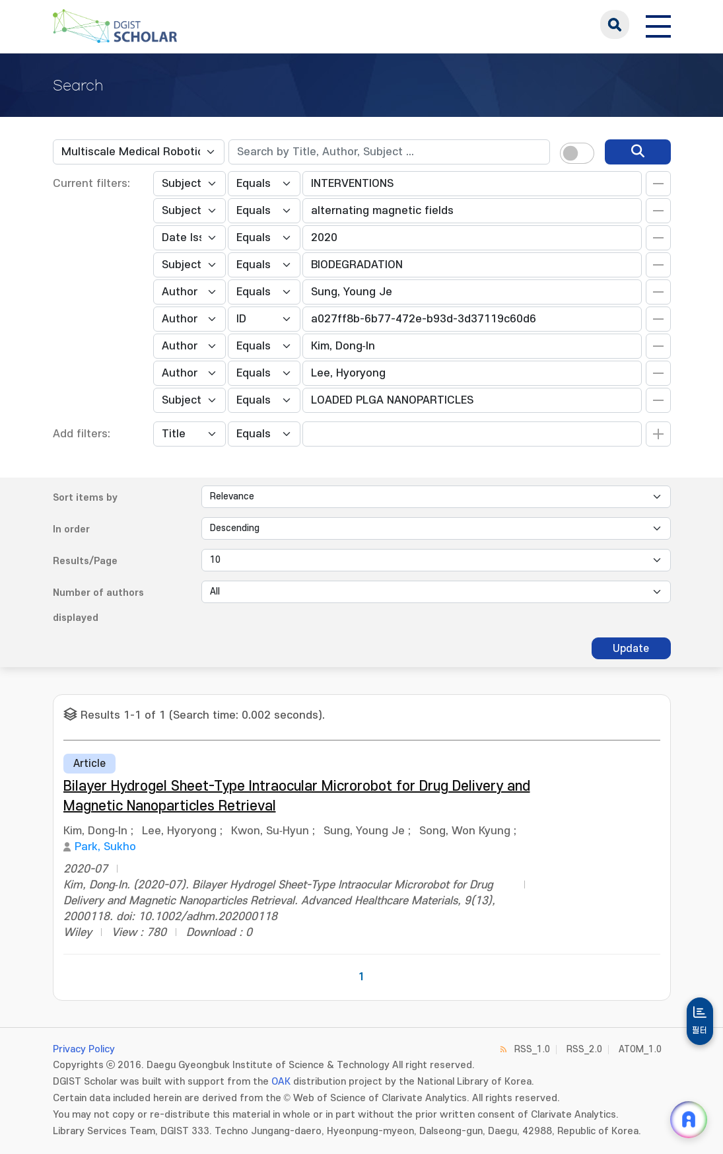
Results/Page (85, 561)
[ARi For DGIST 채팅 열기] (688, 1119)
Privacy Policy (84, 1049)
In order (71, 529)
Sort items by (85, 497)
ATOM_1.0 (640, 1049)
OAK (281, 1081)
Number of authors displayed (98, 605)
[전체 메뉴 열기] (658, 24)
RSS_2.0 (584, 1049)
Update (631, 649)
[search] (638, 151)
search (614, 24)
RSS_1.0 (532, 1049)
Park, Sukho (105, 847)
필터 (700, 1030)
